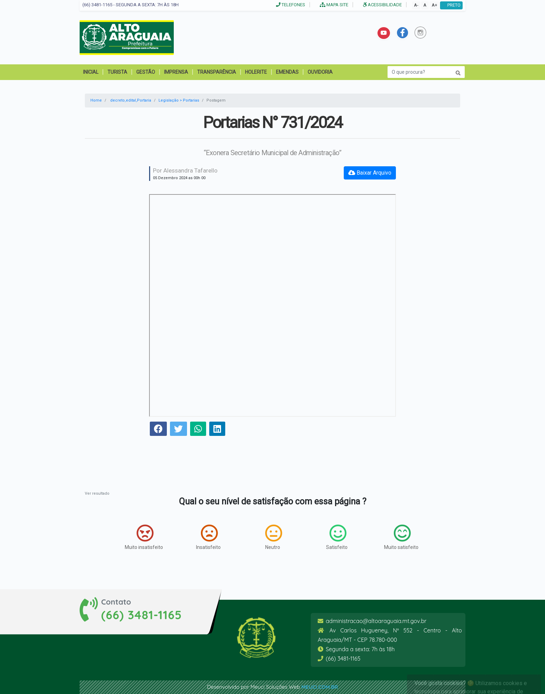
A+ (434, 5)
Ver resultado (97, 493)
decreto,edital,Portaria (130, 100)
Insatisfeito (208, 537)
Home (96, 100)
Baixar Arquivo (369, 172)
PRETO (451, 5)
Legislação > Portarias (178, 100)
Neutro (273, 537)
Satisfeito (337, 537)
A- (416, 5)
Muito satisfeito (401, 537)
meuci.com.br (319, 687)
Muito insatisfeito (144, 537)
